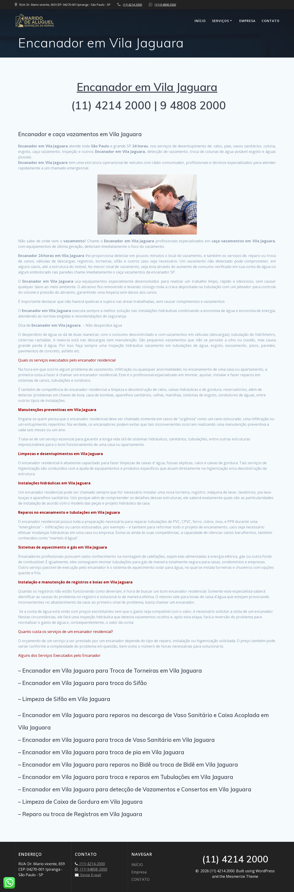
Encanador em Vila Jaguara (147, 87)
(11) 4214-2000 (91, 863)
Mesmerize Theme (242, 876)
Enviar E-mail (90, 875)
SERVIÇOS (220, 21)
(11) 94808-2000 (92, 869)
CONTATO (271, 21)
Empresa (247, 21)
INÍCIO (200, 21)
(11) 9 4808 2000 (165, 5)
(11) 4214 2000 (132, 5)
